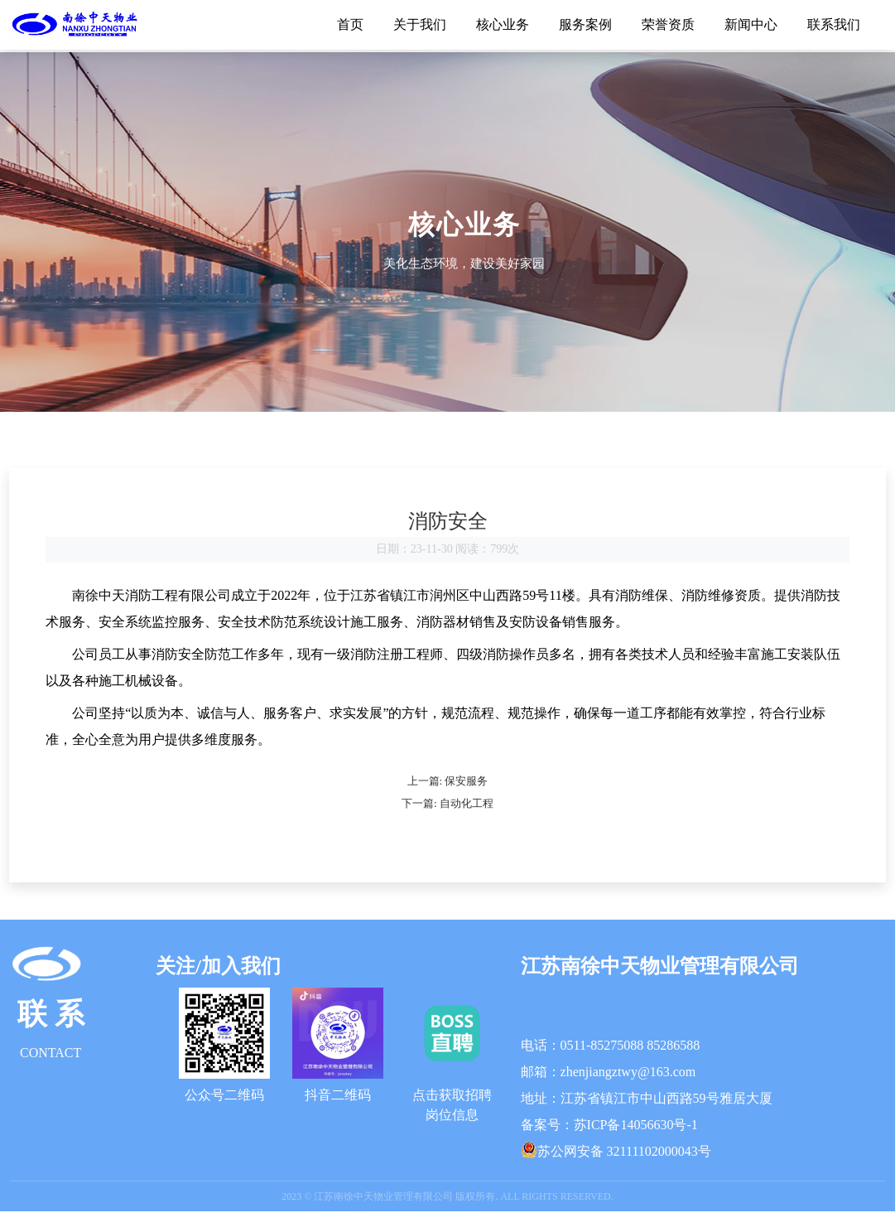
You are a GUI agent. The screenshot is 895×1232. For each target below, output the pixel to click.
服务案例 (585, 24)
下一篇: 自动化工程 (447, 824)
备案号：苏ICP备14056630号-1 (609, 1145)
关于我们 (419, 24)
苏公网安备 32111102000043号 (624, 1172)
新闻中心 (750, 24)
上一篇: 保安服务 (447, 801)
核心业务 (502, 24)
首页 (350, 24)
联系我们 (833, 24)
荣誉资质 (668, 24)
